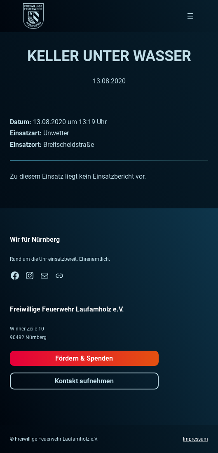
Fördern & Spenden (84, 358)
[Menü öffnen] (190, 16)
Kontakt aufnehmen (84, 381)
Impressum (195, 439)
